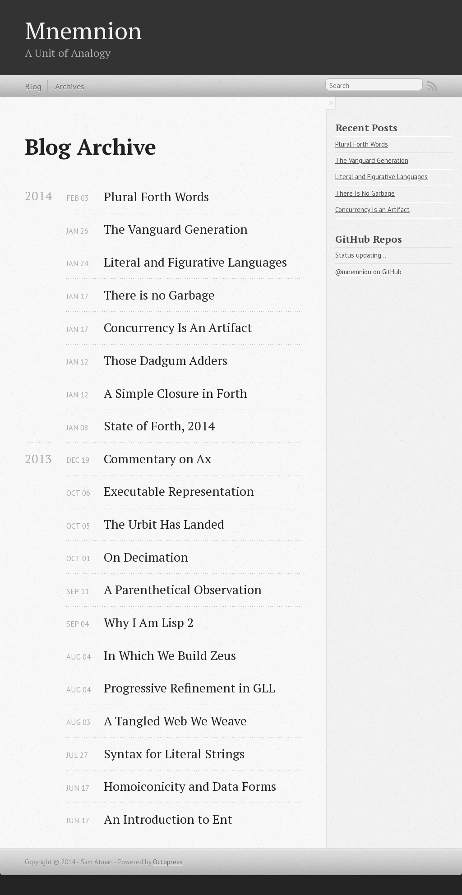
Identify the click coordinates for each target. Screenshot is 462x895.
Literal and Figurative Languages (195, 261)
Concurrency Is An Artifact (178, 327)
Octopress (168, 862)
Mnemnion (83, 30)
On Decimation (146, 556)
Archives (69, 86)
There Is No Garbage (365, 193)
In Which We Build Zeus (170, 655)
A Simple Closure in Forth (175, 393)
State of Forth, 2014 (159, 425)
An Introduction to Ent (168, 819)
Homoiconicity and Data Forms (190, 786)
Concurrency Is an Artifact (372, 209)
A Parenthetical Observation (183, 589)
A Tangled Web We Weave (175, 720)
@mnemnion (353, 272)
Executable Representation (179, 491)
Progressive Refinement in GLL (189, 687)
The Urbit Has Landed (164, 524)
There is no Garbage (159, 294)
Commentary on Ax (157, 458)
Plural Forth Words (156, 196)
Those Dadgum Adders (165, 360)
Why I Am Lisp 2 (149, 622)
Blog (33, 86)
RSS (432, 86)
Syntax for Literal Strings (174, 753)
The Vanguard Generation (176, 228)
